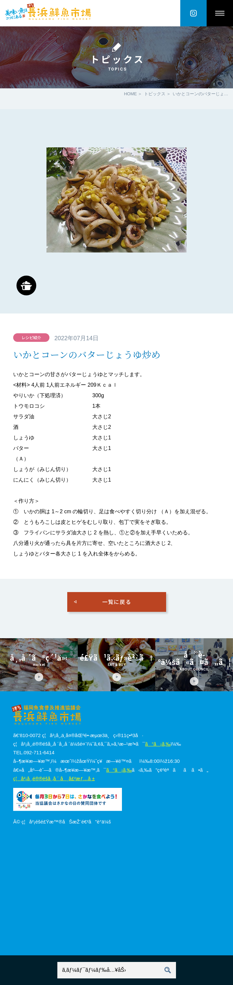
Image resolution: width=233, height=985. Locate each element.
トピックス (154, 93)
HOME (130, 93)
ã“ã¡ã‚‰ (157, 744)
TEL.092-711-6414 (33, 752)
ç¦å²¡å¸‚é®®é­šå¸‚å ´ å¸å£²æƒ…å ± (54, 778)
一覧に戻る (116, 602)
